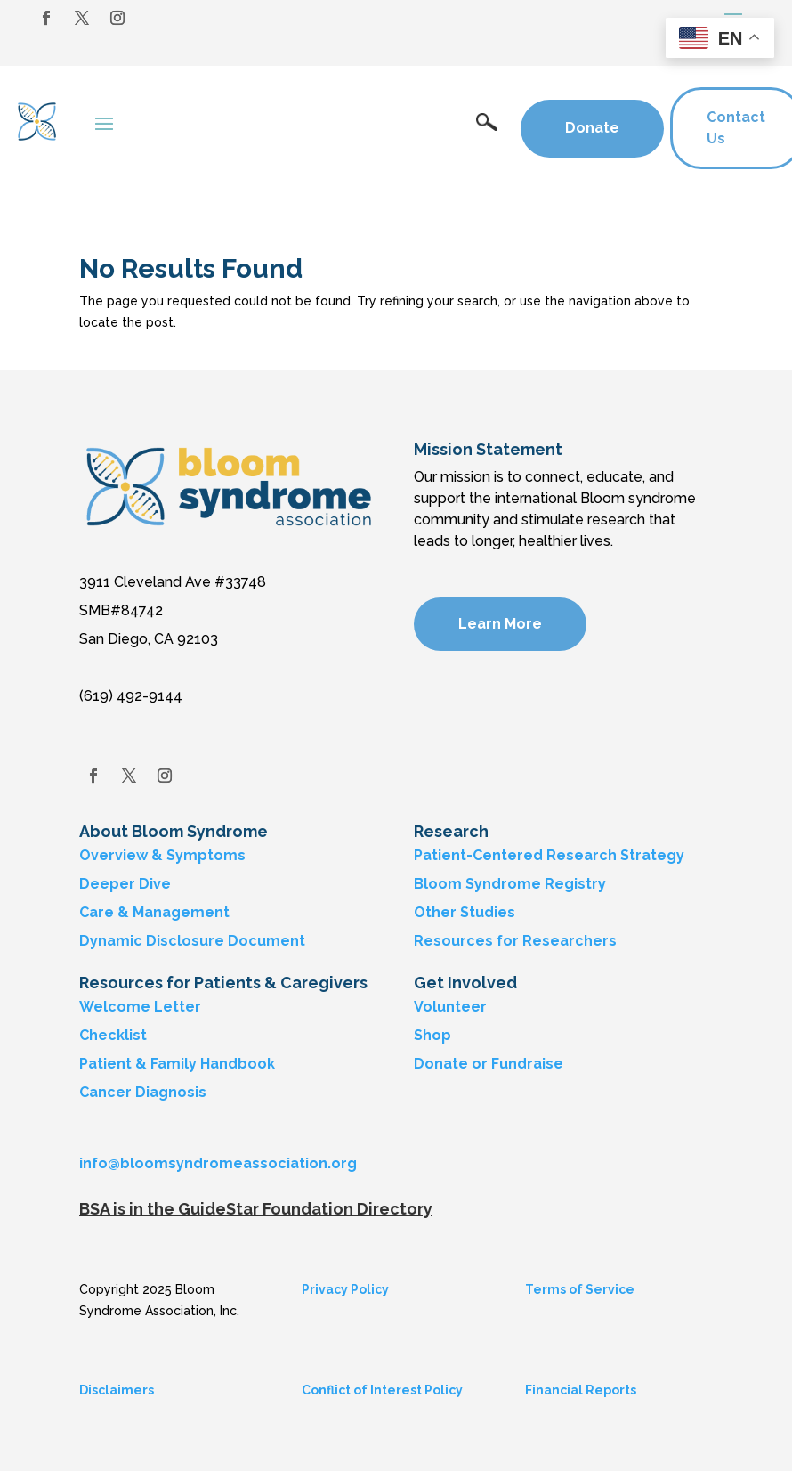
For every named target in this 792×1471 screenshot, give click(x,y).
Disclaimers (116, 1390)
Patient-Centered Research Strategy (549, 855)
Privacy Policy (345, 1289)
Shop (432, 1035)
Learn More (500, 623)
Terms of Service (579, 1289)
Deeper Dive (125, 883)
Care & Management (154, 912)
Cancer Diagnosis (142, 1092)
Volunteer (450, 1006)
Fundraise (527, 1063)
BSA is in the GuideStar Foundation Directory (255, 1208)
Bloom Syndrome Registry (510, 883)
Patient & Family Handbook (177, 1063)
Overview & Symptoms (162, 855)
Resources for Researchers (515, 940)
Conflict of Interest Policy (382, 1390)
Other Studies (464, 912)
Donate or (451, 1063)
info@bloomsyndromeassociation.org (218, 1163)
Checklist (113, 1035)
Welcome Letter (140, 1006)
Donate (592, 127)
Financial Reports (580, 1390)
